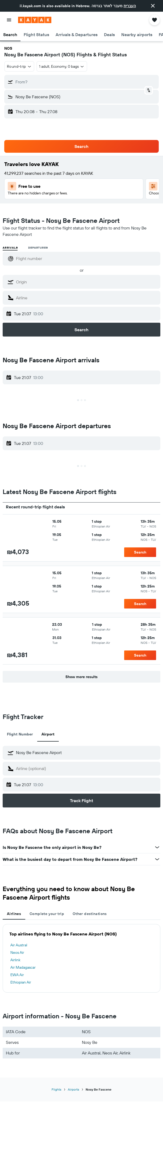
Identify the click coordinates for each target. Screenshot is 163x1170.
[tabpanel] (81, 958)
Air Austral (18, 945)
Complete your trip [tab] (47, 913)
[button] (153, 6)
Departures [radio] (38, 247)
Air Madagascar (23, 967)
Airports (73, 1089)
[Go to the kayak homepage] (34, 20)
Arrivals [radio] (10, 247)
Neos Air (17, 952)
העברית (130, 5)
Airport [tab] (48, 734)
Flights (56, 1089)
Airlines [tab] (14, 913)
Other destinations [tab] (90, 913)
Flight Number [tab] (20, 734)
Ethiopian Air (20, 982)
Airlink (15, 960)
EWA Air (17, 974)
